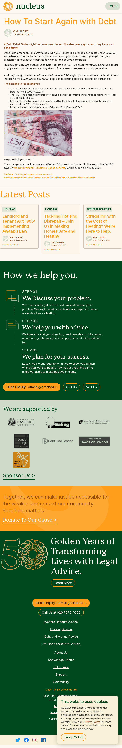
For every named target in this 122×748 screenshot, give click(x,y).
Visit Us (91, 387)
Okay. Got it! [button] (73, 737)
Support (61, 674)
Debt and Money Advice (61, 636)
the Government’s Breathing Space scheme (39, 167)
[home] (22, 6)
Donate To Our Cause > (29, 520)
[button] (113, 6)
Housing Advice (61, 629)
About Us (61, 652)
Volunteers (61, 667)
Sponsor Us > (19, 475)
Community (61, 682)
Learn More (63, 583)
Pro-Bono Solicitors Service (61, 644)
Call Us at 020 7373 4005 (61, 612)
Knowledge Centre (61, 660)
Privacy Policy (91, 721)
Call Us (71, 387)
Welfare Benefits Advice (61, 622)
